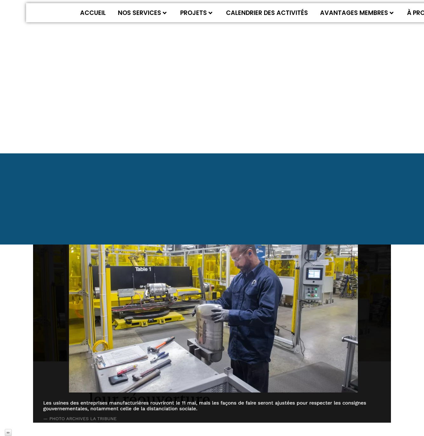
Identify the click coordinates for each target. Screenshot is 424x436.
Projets (196, 13)
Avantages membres (356, 13)
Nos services (142, 13)
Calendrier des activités (267, 13)
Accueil (93, 13)
